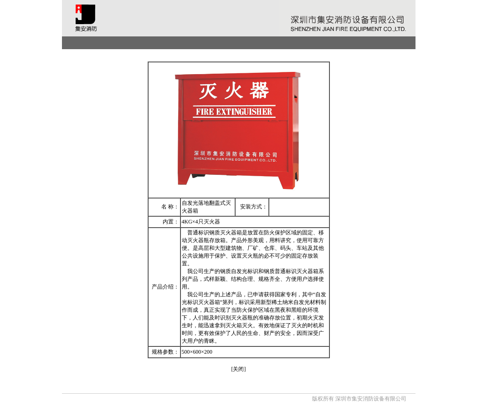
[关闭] (238, 369)
